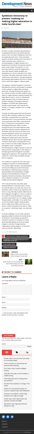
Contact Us (5, 427)
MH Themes (28, 432)
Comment (5, 283)
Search (4, 344)
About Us (4, 421)
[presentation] (9, 324)
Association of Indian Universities (17, 236)
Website (4, 307)
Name (4, 297)
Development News (9, 244)
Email (3, 302)
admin (7, 28)
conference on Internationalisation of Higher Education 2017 (16, 240)
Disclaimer (5, 424)
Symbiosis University (9, 247)
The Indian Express (11, 232)
